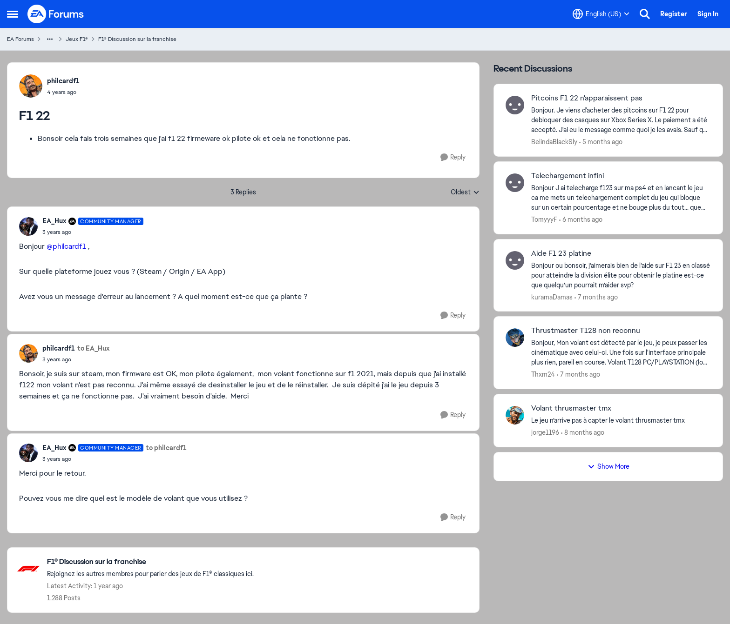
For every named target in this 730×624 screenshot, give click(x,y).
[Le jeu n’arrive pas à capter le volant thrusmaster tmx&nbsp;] (621, 420)
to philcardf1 (166, 448)
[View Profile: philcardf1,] (30, 86)
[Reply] (453, 157)
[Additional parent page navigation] (49, 39)
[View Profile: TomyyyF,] (515, 182)
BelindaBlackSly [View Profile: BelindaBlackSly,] (554, 142)
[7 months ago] (596, 297)
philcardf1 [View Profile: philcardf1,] (63, 81)
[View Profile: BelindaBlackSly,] (515, 105)
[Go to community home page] (55, 14)
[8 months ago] (582, 433)
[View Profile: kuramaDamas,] (515, 260)
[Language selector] (601, 14)
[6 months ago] (580, 220)
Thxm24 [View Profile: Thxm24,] (543, 374)
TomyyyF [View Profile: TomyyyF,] (544, 219)
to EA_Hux (93, 348)
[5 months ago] (600, 142)
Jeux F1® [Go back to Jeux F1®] (77, 39)
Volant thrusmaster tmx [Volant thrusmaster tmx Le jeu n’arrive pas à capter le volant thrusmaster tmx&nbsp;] (571, 408)
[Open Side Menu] (12, 14)
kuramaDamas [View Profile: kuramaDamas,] (552, 296)
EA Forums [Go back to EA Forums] (20, 39)
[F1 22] (92, 232)
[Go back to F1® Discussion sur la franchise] (150, 562)
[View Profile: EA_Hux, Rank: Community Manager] (28, 226)
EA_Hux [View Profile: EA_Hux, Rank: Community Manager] (54, 221)
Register (673, 14)
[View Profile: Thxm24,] (515, 337)
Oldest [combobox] (465, 192)
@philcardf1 (66, 246)
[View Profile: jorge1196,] (515, 415)
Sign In (707, 14)
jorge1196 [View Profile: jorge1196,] (545, 432)
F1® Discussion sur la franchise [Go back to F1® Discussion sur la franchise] (137, 39)
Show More (608, 466)
